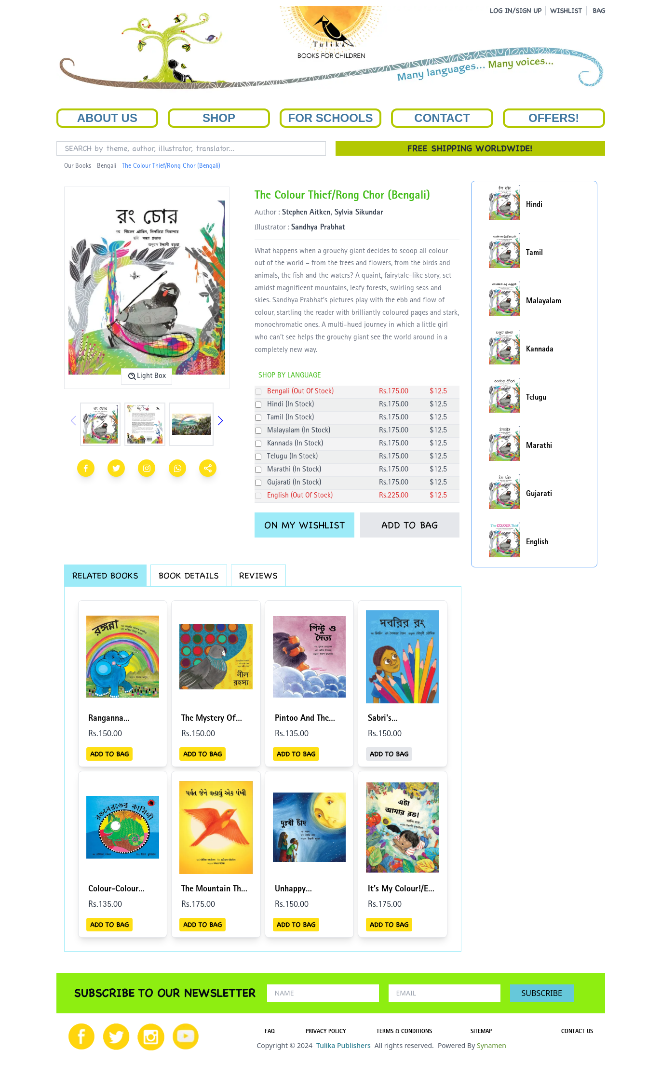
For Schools (330, 117)
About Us (107, 117)
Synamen (491, 1045)
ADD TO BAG (409, 525)
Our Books (77, 166)
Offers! (553, 117)
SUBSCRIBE (542, 993)
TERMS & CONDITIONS (404, 1032)
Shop (218, 117)
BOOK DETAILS (189, 575)
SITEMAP (481, 1032)
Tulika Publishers (343, 1045)
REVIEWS (258, 575)
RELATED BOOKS (105, 575)
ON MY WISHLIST (304, 525)
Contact (442, 117)
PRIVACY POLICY (326, 1032)
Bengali (106, 166)
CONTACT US (577, 1032)
